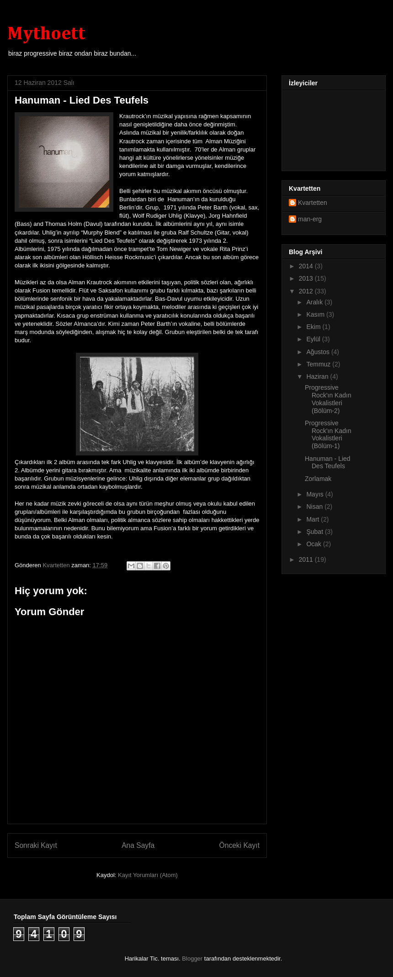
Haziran (318, 376)
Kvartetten (312, 202)
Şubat (315, 531)
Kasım (316, 314)
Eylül (314, 339)
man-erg (310, 219)
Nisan (315, 506)
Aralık (315, 302)
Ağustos (318, 351)
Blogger (192, 958)
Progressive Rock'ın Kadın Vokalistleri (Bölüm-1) (328, 434)
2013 (307, 278)
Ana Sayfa (138, 845)
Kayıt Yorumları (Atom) (148, 875)
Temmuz (319, 364)
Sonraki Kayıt (36, 845)
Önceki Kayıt (239, 845)
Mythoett (46, 34)
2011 (307, 559)
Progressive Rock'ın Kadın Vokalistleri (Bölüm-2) (328, 399)
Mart (313, 519)
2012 (307, 291)
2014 (307, 266)
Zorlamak (318, 478)
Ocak (314, 544)
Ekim (314, 326)
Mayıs (315, 494)
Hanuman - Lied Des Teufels (328, 462)
